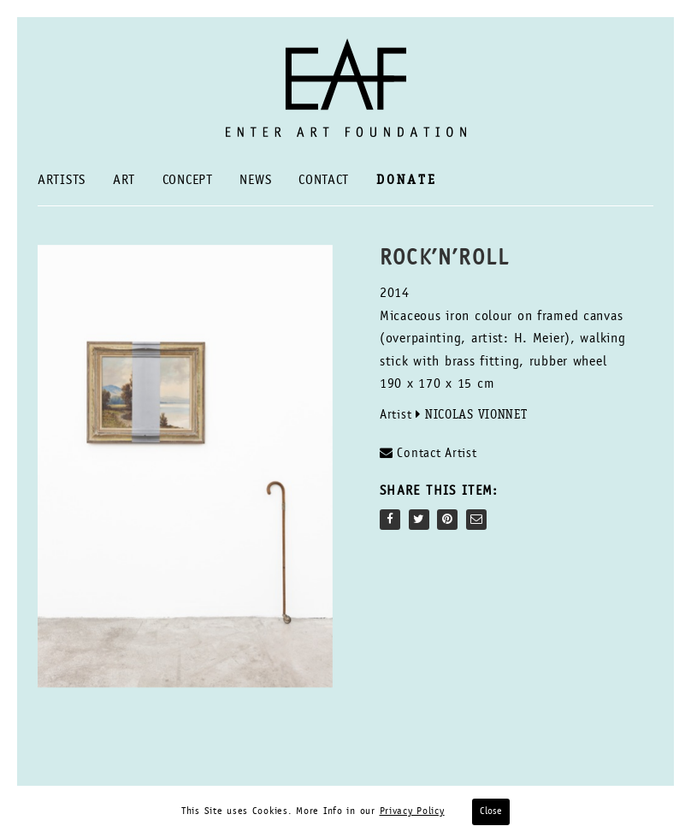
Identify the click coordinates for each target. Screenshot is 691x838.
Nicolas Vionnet (476, 415)
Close (491, 811)
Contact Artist (428, 453)
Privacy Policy (412, 811)
